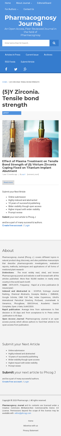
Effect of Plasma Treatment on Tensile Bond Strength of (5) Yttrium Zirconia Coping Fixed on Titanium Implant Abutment (30, 166)
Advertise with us (30, 426)
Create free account (12, 225)
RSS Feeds (10, 62)
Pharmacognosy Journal (30, 20)
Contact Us (29, 9)
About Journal (23, 3)
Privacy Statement (30, 430)
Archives (48, 55)
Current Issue (32, 55)
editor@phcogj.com (23, 413)
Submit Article (27, 62)
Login (27, 225)
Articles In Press (12, 55)
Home (8, 3)
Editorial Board (44, 3)
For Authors (10, 9)
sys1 (23, 174)
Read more (8, 182)
